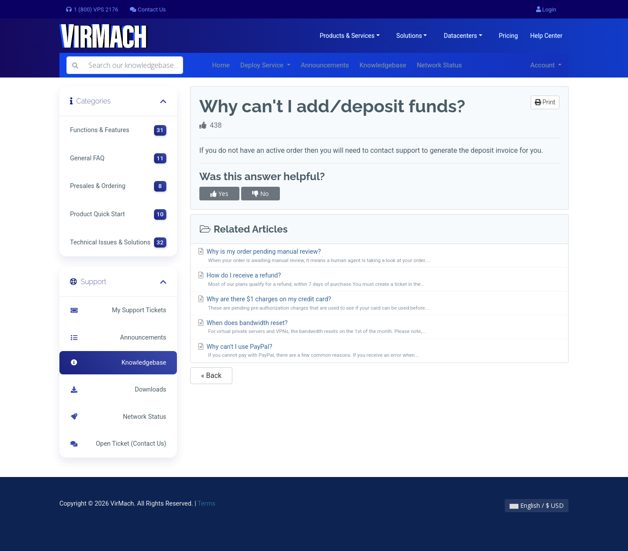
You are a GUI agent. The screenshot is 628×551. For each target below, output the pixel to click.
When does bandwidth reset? (379, 327)
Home (221, 65)
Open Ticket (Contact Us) (118, 443)
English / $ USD (537, 505)
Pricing (508, 35)
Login (546, 9)
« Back (211, 375)
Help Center (546, 35)
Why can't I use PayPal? (379, 351)
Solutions (409, 35)
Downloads (118, 389)
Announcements (325, 65)
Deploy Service (262, 65)
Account (543, 65)
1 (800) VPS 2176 (91, 9)
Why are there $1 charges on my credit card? (379, 304)
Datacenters (460, 35)
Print (545, 102)
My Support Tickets (118, 310)
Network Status (439, 65)
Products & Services (347, 35)
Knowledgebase (383, 65)
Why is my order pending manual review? (379, 256)
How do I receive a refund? (379, 280)
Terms (206, 503)
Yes (219, 193)
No (260, 193)
